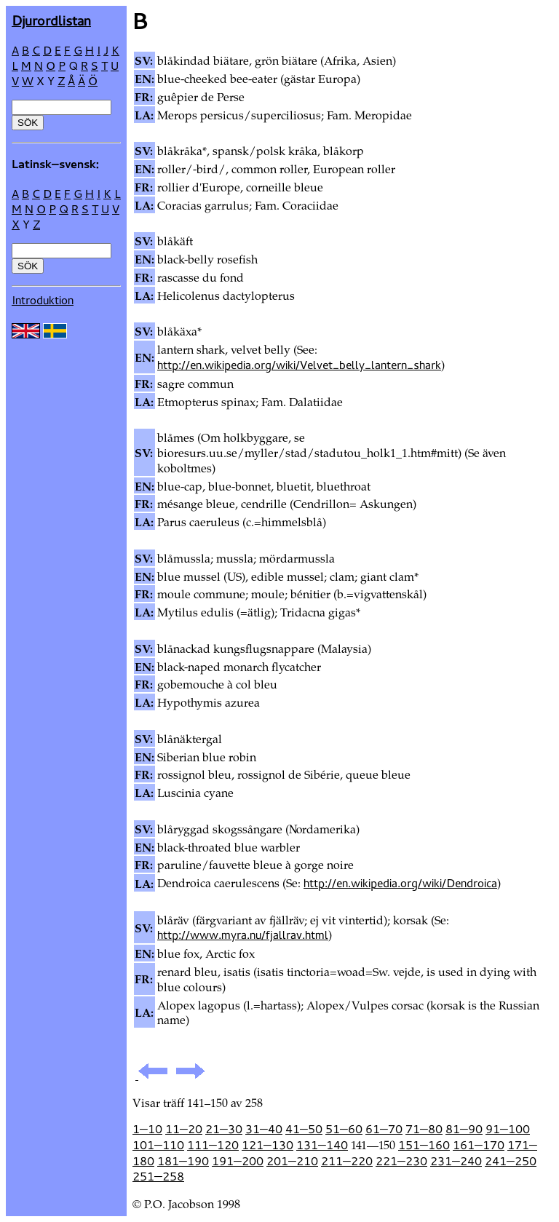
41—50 (303, 1129)
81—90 (464, 1129)
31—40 (263, 1129)
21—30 (223, 1129)
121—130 (267, 1145)
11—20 (183, 1129)
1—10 (147, 1129)
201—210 (292, 1161)
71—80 (424, 1129)
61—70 (384, 1129)
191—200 (237, 1161)
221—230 (401, 1161)
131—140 (322, 1145)
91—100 (507, 1129)
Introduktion (43, 300)
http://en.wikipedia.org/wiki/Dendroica (400, 883)
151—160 (424, 1145)
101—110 (158, 1145)
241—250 (510, 1161)
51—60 (343, 1129)
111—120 (213, 1145)
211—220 (347, 1161)
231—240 (456, 1161)
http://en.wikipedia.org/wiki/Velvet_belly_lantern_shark (299, 365)
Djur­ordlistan (51, 20)
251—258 (158, 1176)
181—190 (183, 1161)
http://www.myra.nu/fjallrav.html (242, 935)
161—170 (478, 1145)
